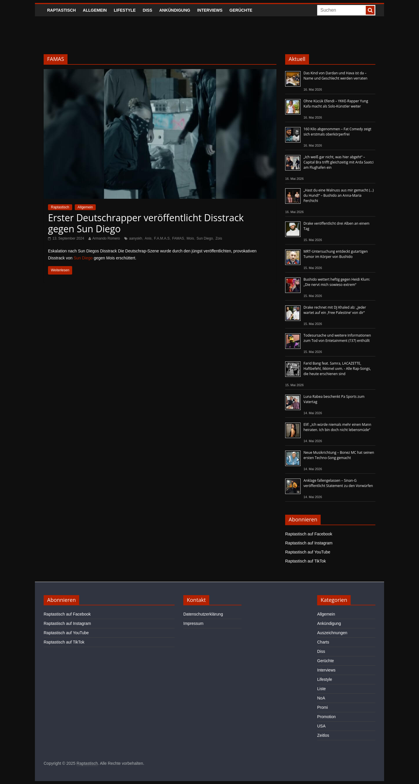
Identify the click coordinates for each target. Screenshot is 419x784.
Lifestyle (125, 10)
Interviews (210, 10)
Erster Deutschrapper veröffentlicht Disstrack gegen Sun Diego (146, 223)
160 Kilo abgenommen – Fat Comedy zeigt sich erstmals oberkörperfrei (337, 131)
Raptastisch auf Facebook (308, 534)
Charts (323, 642)
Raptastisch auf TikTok (305, 561)
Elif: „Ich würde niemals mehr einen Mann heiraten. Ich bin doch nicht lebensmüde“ (337, 427)
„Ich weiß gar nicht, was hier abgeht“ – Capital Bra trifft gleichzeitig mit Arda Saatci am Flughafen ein (338, 162)
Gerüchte (241, 10)
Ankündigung (174, 10)
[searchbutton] (370, 10)
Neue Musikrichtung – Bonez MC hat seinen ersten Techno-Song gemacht (338, 455)
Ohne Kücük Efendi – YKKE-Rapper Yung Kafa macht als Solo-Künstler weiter (335, 104)
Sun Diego (205, 238)
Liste (321, 688)
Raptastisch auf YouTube (307, 552)
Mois (190, 238)
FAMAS (178, 238)
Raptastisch (61, 10)
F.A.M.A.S (162, 238)
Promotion (326, 716)
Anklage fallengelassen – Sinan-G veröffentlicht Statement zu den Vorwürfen (338, 483)
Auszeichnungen (332, 632)
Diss (147, 10)
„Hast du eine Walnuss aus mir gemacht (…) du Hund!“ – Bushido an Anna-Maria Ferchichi (338, 195)
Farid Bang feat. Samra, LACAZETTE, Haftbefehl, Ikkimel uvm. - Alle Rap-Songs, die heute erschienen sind (337, 368)
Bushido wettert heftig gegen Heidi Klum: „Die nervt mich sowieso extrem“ (336, 282)
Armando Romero (106, 238)
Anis (148, 238)
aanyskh (135, 238)
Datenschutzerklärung (203, 614)
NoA (321, 698)
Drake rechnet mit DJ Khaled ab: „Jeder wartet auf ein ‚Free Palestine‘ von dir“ (334, 310)
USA (321, 726)
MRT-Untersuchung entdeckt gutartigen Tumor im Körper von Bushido (335, 254)
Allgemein (95, 10)
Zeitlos (323, 735)
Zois (219, 238)
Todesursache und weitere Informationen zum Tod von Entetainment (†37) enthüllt (337, 338)
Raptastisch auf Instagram (309, 543)
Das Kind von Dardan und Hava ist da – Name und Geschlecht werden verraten (335, 76)
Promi (322, 707)
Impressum (193, 623)
